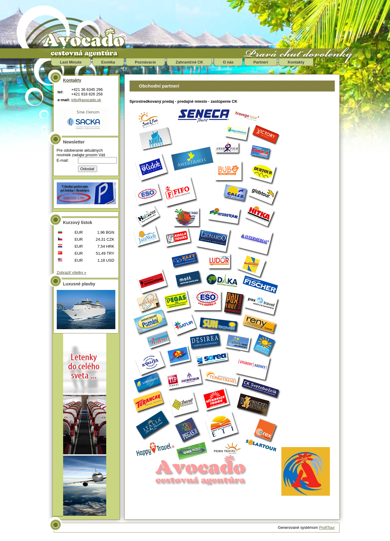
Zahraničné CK (189, 62)
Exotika (108, 62)
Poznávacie (145, 62)
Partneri (260, 62)
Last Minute (71, 62)
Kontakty (296, 62)
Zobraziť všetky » (71, 272)
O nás (228, 62)
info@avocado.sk (86, 100)
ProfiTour (326, 527)
